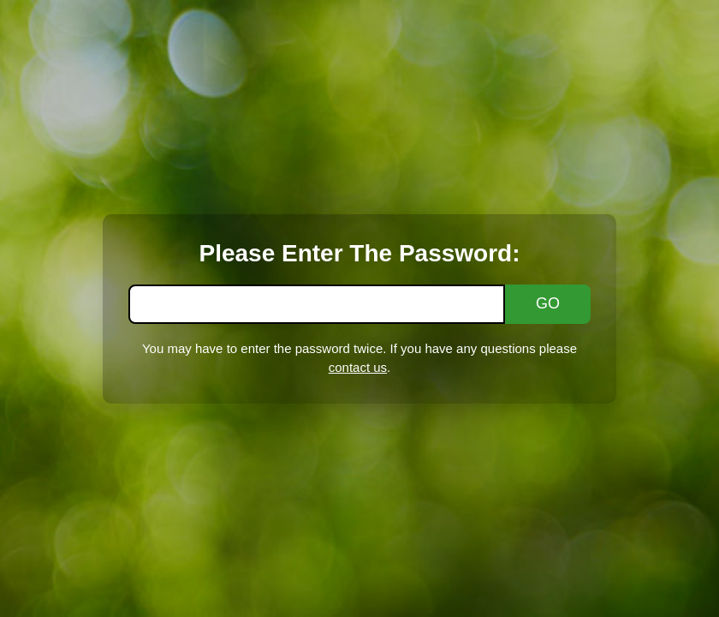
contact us (358, 367)
